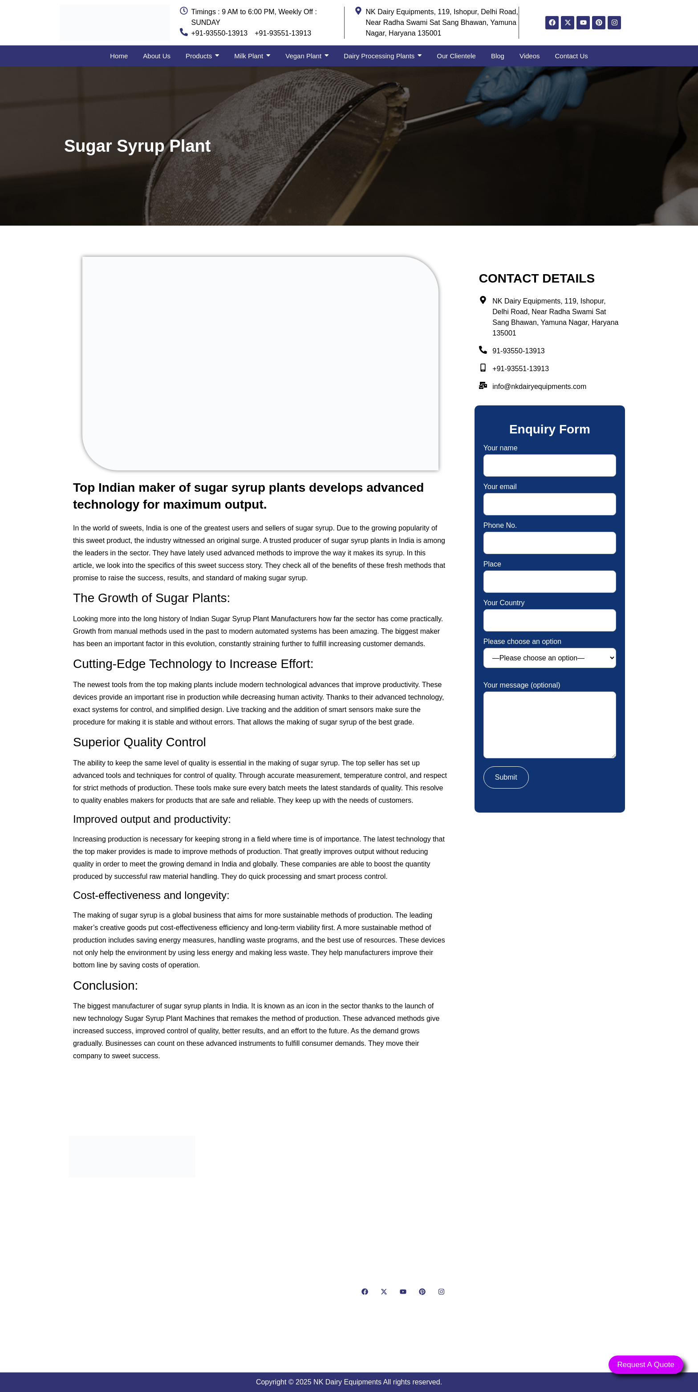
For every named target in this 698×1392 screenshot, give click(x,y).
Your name (549, 457)
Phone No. (549, 534)
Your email (549, 495)
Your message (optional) (549, 721)
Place (549, 573)
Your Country (549, 611)
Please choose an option (549, 653)
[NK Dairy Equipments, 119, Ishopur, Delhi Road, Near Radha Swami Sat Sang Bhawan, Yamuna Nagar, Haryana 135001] (566, 1241)
